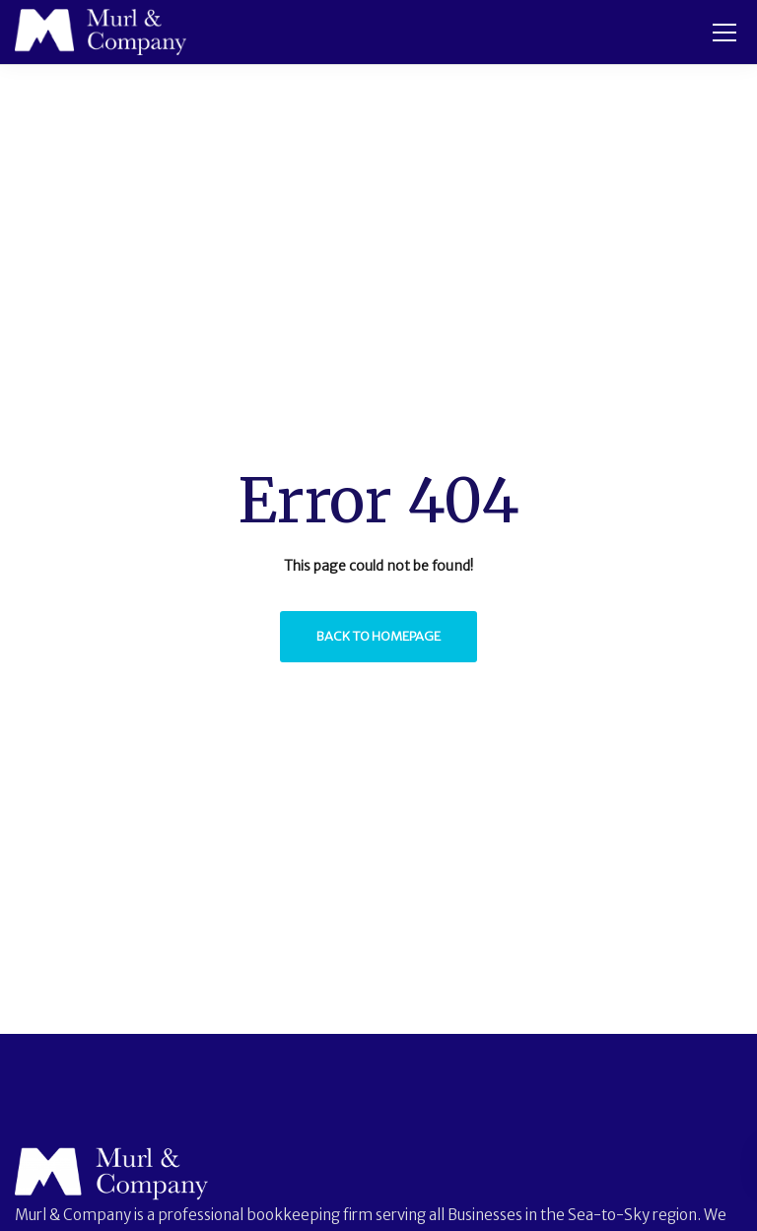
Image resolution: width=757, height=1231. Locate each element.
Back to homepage (378, 636)
